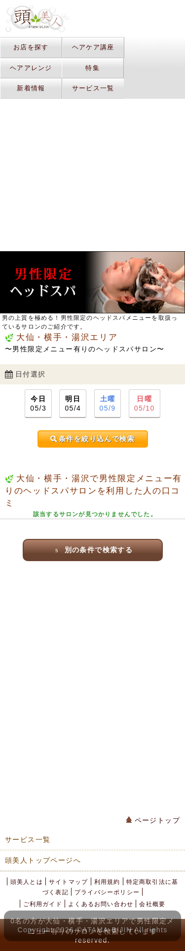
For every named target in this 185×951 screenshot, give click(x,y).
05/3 (38, 403)
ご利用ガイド (42, 904)
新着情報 (31, 88)
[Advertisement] (92, 683)
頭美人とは (26, 881)
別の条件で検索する (92, 550)
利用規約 (107, 881)
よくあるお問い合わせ (100, 904)
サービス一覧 (93, 88)
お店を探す (31, 47)
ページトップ (153, 820)
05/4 (73, 403)
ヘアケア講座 (93, 47)
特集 (92, 68)
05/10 (144, 403)
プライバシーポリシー (107, 892)
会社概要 (152, 904)
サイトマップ (68, 881)
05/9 (108, 403)
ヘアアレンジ (31, 68)
